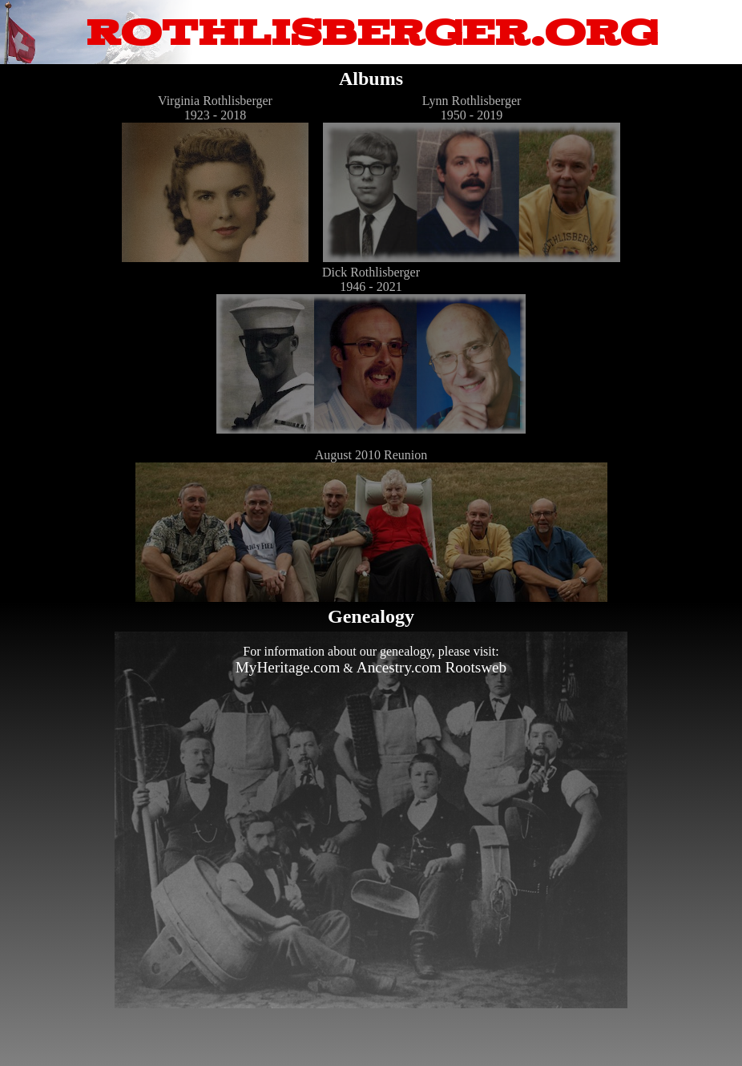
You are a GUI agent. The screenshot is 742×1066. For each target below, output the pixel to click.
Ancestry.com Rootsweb (431, 667)
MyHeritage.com (288, 667)
